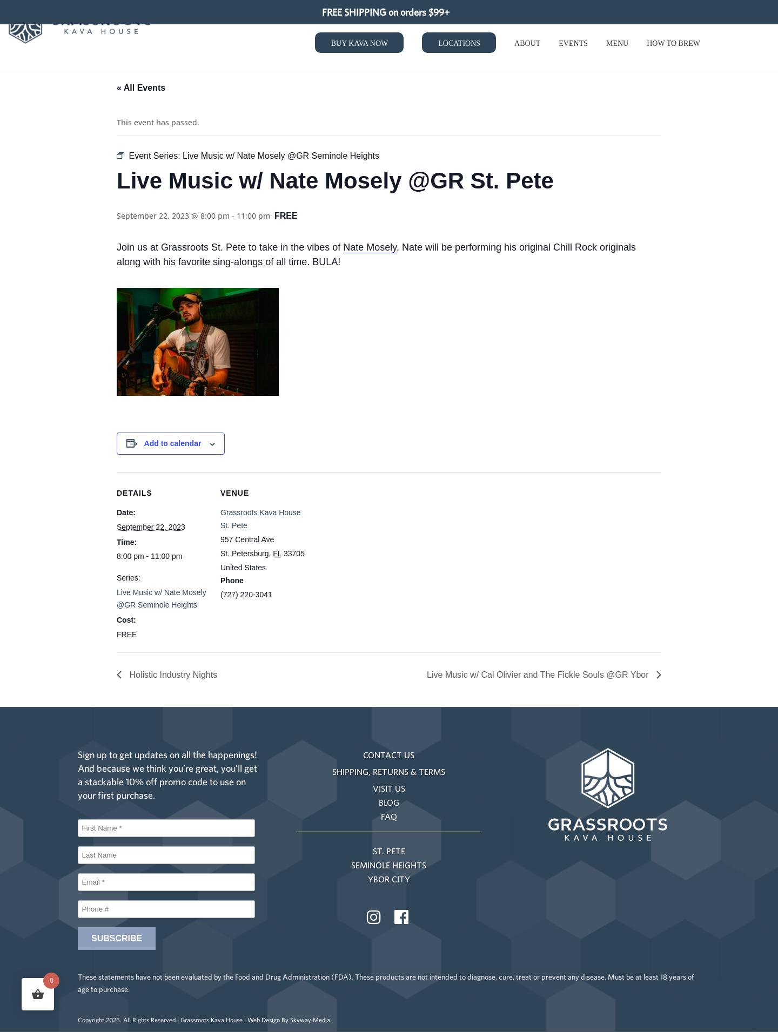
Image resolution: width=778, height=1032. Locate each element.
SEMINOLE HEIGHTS (388, 865)
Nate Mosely (370, 247)
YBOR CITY (389, 879)
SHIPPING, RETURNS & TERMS (388, 772)
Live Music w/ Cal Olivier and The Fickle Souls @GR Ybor (539, 674)
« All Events (141, 87)
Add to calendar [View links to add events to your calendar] (173, 443)
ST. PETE (389, 851)
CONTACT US (388, 755)
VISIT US (389, 788)
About (527, 45)
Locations (459, 45)
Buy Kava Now (359, 45)
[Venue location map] (381, 547)
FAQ (389, 816)
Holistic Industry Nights (172, 674)
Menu (617, 45)
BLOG (389, 802)
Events (573, 45)
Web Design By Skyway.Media (288, 1019)
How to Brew (673, 45)
